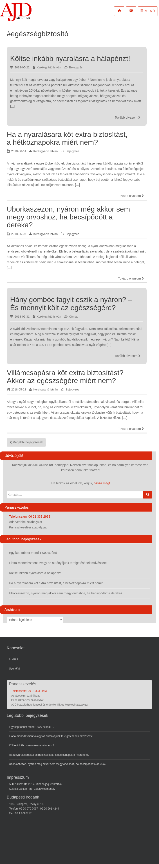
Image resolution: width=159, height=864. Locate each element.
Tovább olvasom (128, 117)
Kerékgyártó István (49, 67)
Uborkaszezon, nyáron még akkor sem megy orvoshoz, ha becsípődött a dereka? (68, 217)
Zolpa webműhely (44, 788)
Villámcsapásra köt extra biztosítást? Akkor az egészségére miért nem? (65, 377)
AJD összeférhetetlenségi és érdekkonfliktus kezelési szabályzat (49, 704)
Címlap (73, 316)
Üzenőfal (14, 668)
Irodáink (14, 659)
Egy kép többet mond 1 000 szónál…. (35, 553)
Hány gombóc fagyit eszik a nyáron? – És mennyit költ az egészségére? (71, 303)
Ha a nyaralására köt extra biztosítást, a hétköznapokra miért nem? (67, 138)
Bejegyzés (76, 67)
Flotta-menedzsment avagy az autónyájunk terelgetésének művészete (58, 563)
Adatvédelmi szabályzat (25, 522)
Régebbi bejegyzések (26, 442)
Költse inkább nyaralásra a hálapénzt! (70, 58)
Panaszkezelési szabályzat (28, 527)
